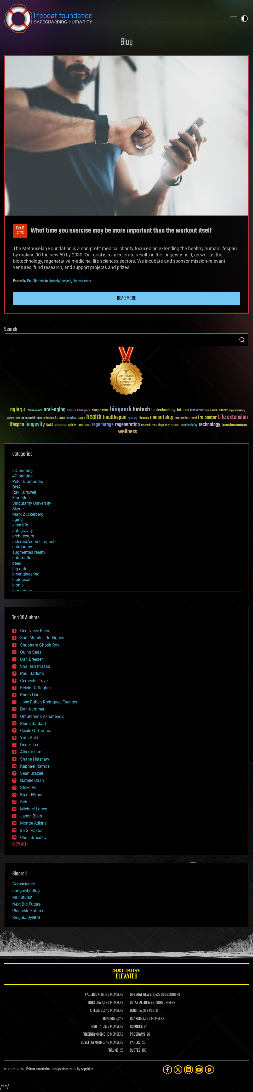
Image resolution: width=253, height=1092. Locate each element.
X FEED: (95, 1010)
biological (21, 579)
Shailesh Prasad (35, 666)
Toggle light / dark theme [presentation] (244, 18)
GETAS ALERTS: (140, 1002)
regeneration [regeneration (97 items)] (127, 425)
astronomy (22, 546)
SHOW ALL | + (20, 844)
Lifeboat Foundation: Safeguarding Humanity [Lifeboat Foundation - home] (113, 18)
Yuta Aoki (29, 737)
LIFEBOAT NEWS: (141, 994)
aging (17, 519)
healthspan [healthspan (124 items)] (114, 417)
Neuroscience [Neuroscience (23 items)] (61, 425)
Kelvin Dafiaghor (35, 687)
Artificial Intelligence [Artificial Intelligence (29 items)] (78, 410)
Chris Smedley (33, 837)
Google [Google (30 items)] (81, 418)
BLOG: (133, 1010)
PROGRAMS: (138, 1034)
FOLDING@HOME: (94, 1034)
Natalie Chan (32, 780)
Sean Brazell (31, 773)
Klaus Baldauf (33, 723)
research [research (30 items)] (146, 425)
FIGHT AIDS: (99, 1026)
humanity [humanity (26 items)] (132, 418)
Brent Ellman (32, 794)
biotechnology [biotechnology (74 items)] (163, 410)
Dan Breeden (32, 659)
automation (23, 557)
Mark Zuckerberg (27, 514)
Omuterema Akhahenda (42, 716)
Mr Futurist (22, 897)
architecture (23, 536)
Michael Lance (33, 808)
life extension (82, 281)
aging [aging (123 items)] (16, 410)
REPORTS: (136, 1026)
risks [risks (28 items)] (154, 425)
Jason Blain (31, 816)
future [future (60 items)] (60, 417)
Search (242, 339)
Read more (126, 298)
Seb (23, 801)
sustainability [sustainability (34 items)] (189, 425)
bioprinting (22, 590)
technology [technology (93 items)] (209, 425)
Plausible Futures (28, 910)
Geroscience (23, 883)
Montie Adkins (33, 823)
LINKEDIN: (94, 1002)
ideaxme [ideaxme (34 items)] (144, 418)
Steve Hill (28, 787)
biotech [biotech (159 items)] (141, 409)
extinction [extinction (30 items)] (48, 418)
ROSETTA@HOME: (93, 1042)
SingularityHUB (26, 917)
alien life (20, 525)
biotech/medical (60, 281)
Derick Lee (29, 744)
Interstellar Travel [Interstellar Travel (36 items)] (186, 418)
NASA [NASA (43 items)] (49, 425)
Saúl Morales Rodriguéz (42, 637)
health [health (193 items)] (94, 417)
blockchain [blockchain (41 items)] (197, 410)
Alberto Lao (30, 751)
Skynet (18, 508)
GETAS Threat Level (126, 975)
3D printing (22, 470)
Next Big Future (26, 904)
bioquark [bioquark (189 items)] (120, 409)
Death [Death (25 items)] (17, 418)
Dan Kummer (32, 709)
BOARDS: (136, 1018)
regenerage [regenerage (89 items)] (103, 425)
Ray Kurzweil (24, 492)
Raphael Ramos (34, 766)
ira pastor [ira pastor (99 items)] (207, 418)
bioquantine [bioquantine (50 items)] (100, 410)
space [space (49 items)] (175, 425)
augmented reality (28, 552)
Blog (126, 42)
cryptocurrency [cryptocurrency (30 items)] (237, 410)
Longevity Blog (26, 890)
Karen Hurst (31, 694)
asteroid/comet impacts (34, 541)
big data (19, 568)
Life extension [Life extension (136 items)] (233, 417)
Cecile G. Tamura (35, 730)
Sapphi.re (87, 1069)
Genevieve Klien (34, 630)
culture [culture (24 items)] (10, 418)
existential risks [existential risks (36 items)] (31, 418)
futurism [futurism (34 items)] (71, 418)
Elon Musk (22, 497)
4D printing (22, 476)
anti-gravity (22, 530)
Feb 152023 (20, 230)
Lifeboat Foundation (37, 1069)
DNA (16, 487)
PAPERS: (135, 1042)
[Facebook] (167, 1069)
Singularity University (31, 503)
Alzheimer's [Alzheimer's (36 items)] (35, 411)
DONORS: (109, 1018)
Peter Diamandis (27, 481)
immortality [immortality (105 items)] (161, 417)
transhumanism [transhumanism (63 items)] (234, 424)
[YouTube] (199, 1069)
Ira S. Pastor (31, 830)
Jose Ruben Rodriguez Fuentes (48, 702)
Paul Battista (35, 281)
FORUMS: (113, 1050)
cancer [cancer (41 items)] (223, 410)
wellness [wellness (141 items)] (127, 431)
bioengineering (25, 574)
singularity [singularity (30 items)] (164, 425)
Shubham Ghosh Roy (39, 645)
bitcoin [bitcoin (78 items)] (183, 410)
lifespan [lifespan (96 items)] (16, 425)
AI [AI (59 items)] (24, 410)
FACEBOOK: (92, 994)
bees (16, 563)
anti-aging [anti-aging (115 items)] (55, 410)
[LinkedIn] (188, 1069)
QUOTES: (135, 1050)
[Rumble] (209, 1069)
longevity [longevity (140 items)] (35, 424)
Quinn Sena (31, 652)
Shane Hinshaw (34, 759)
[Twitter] (178, 1069)
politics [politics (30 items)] (72, 425)
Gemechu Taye (34, 680)
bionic (18, 585)
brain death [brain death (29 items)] (211, 410)
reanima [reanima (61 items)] (84, 424)
